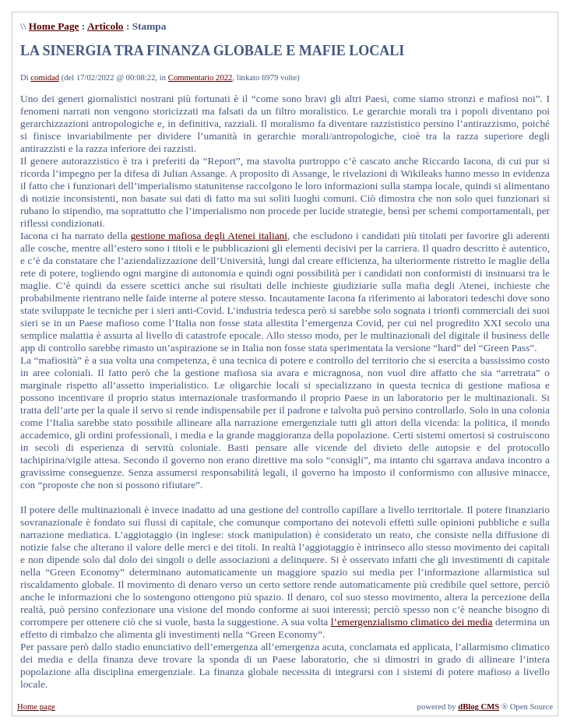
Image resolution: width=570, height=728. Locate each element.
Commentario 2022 (200, 77)
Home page (36, 706)
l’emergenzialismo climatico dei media (412, 622)
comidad (44, 77)
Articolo (105, 26)
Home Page (54, 26)
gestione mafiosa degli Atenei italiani (209, 235)
